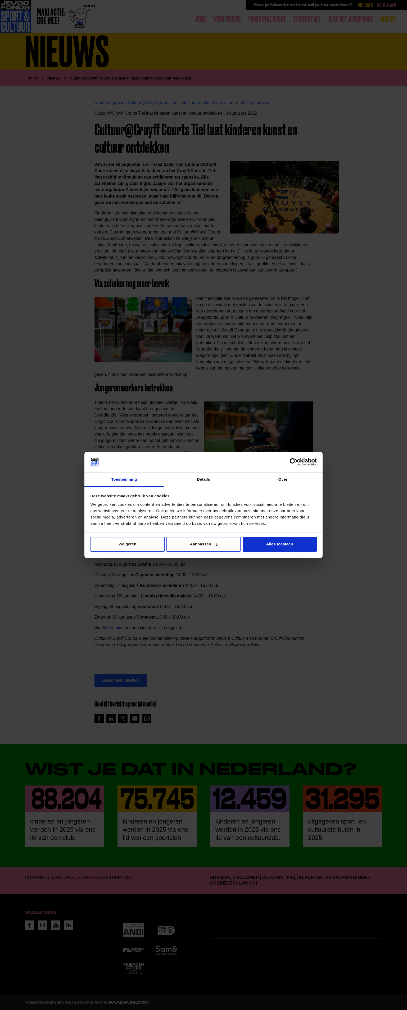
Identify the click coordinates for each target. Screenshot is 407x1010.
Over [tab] (283, 479)
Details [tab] (203, 479)
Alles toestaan (279, 544)
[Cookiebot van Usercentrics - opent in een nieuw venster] (293, 462)
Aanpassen (204, 544)
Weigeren (127, 544)
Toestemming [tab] (124, 479)
